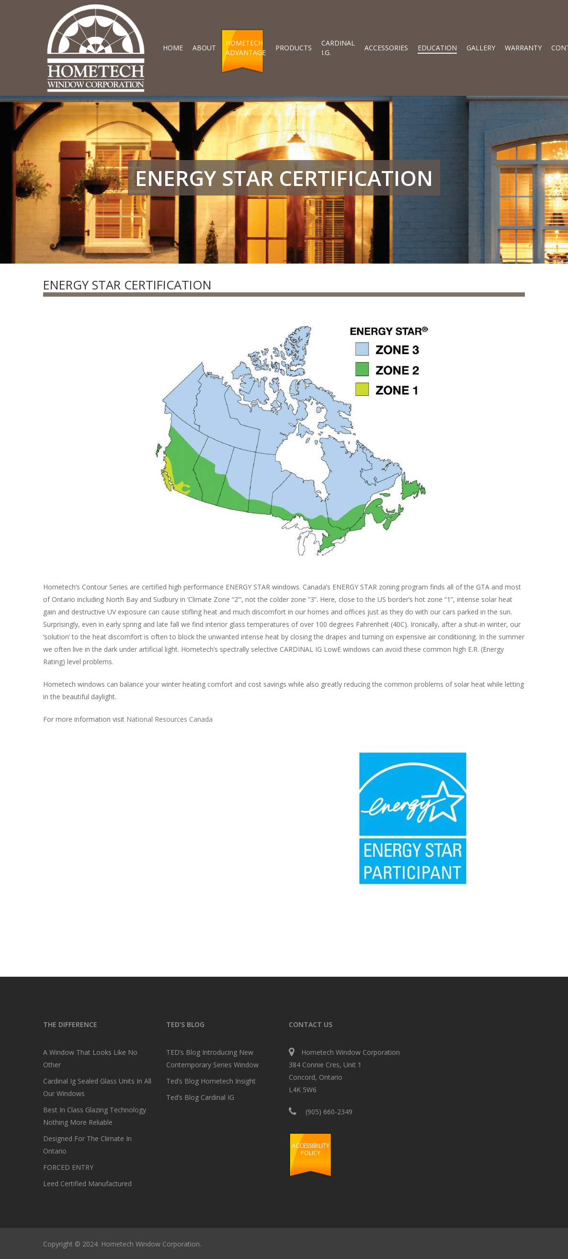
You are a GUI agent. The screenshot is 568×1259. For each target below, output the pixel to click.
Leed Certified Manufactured (87, 1183)
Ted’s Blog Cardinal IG (200, 1097)
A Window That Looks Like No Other (90, 1058)
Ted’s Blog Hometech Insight (211, 1081)
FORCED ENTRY (68, 1167)
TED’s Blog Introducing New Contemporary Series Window (212, 1058)
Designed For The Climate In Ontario (87, 1144)
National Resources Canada (169, 719)
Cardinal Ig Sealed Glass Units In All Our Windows (97, 1087)
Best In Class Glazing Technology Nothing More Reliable (94, 1116)
